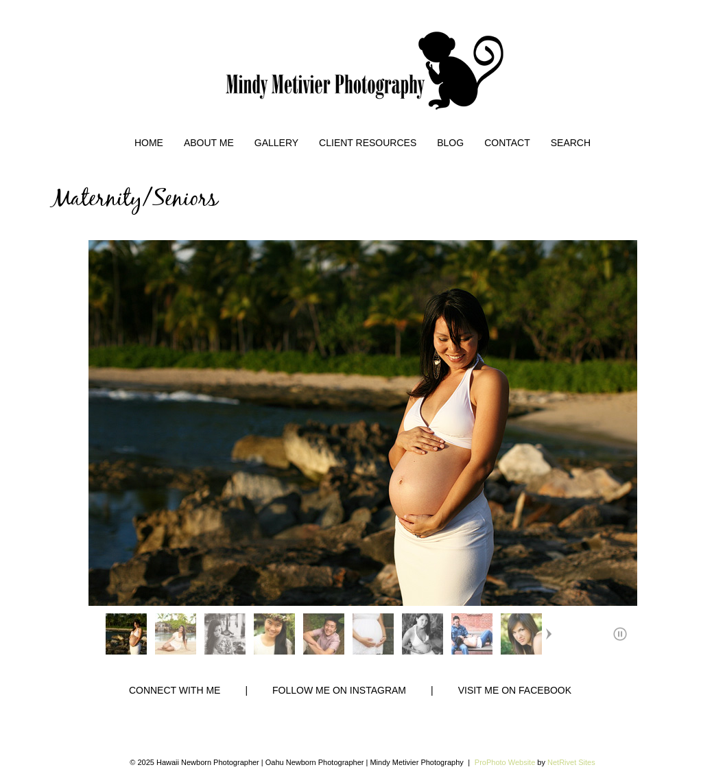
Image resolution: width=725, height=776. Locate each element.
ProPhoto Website (505, 762)
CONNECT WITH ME (175, 690)
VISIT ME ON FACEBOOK (514, 690)
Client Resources (367, 143)
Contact (507, 143)
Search (571, 143)
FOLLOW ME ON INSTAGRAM (339, 690)
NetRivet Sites (571, 762)
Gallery (276, 143)
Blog (450, 143)
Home (148, 143)
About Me (209, 143)
